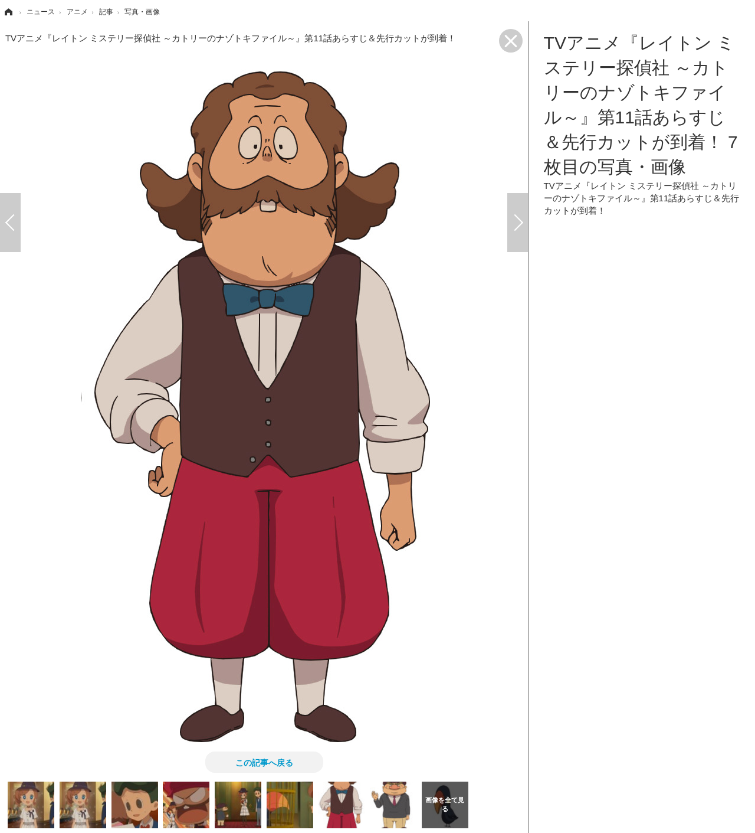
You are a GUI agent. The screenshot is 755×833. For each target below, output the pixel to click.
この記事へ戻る (264, 762)
